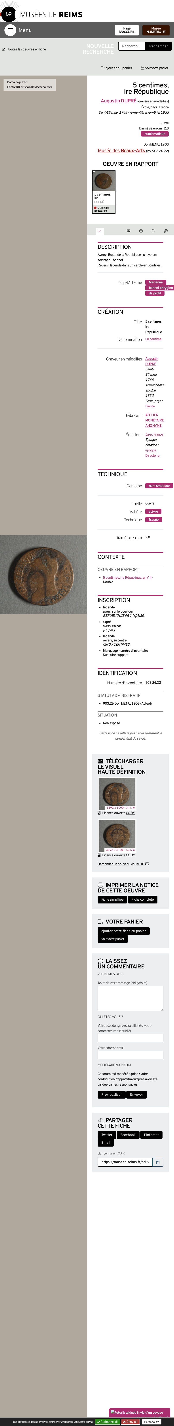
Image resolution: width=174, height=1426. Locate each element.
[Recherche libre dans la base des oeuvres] (132, 46)
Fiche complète (143, 900)
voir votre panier (154, 68)
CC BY (130, 813)
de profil (155, 293)
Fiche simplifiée (112, 900)
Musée (156, 30)
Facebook (128, 1135)
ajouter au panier (116, 68)
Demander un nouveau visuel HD (121, 864)
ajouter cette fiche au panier (123, 931)
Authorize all (108, 1422)
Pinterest (151, 1135)
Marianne (156, 282)
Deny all (131, 1422)
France (150, 406)
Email (105, 1143)
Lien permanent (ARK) (111, 1154)
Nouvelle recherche (98, 49)
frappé (154, 520)
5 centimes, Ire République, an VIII (102, 196)
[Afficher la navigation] (10, 30)
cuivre (153, 512)
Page (127, 30)
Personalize (151, 1422)
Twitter (106, 1135)
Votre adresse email (111, 1048)
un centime (153, 339)
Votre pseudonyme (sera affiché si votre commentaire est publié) (124, 1028)
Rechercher (158, 46)
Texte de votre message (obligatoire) (122, 983)
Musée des (122, 151)
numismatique (154, 134)
